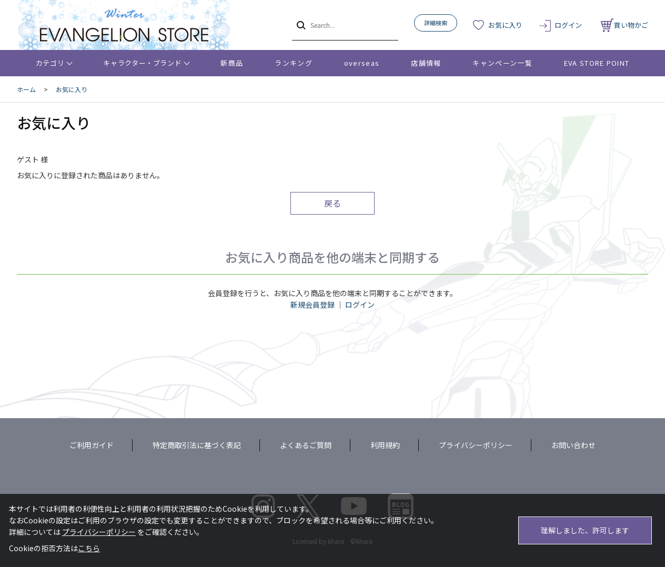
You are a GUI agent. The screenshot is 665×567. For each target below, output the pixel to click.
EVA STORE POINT (597, 63)
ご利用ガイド (91, 445)
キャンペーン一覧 (502, 63)
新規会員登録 (312, 304)
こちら (89, 548)
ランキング (294, 63)
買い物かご (624, 25)
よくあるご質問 (305, 445)
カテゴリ (50, 63)
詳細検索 (435, 22)
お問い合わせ (573, 445)
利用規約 (385, 445)
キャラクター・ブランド (142, 63)
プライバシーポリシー (475, 445)
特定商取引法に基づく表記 (197, 445)
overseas (361, 63)
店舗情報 (426, 63)
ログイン (568, 25)
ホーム (26, 89)
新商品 (231, 63)
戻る (332, 203)
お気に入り (505, 25)
